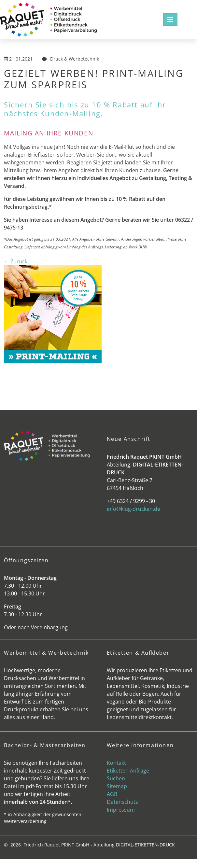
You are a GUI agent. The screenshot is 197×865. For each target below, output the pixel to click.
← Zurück (15, 261)
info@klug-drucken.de (133, 508)
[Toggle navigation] (170, 19)
